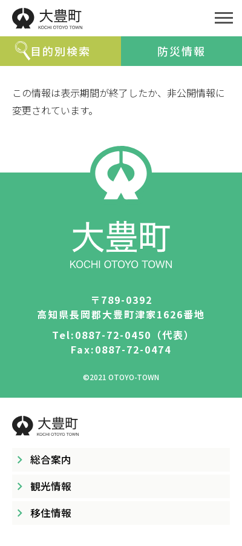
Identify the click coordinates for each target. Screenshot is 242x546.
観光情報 (50, 486)
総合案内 (50, 459)
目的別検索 (60, 51)
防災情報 (181, 51)
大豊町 (103, 18)
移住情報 (50, 512)
